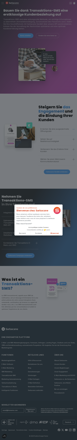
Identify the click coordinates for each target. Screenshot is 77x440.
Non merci (22, 233)
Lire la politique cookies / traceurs (38, 227)
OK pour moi (54, 233)
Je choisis (38, 233)
